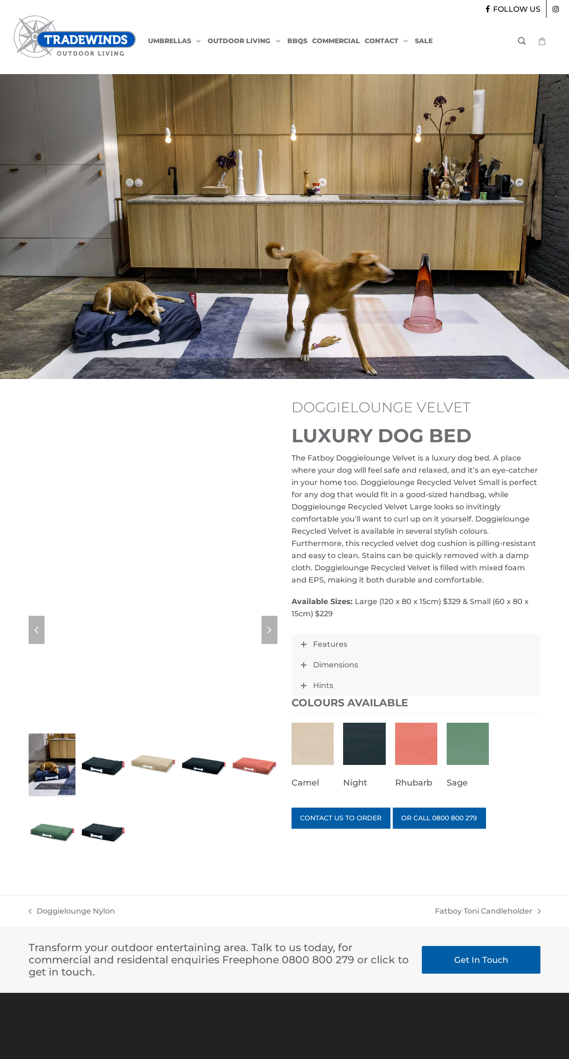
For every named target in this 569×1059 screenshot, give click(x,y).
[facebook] (512, 9)
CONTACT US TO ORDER (346, 819)
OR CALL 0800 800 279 (457, 819)
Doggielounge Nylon (72, 912)
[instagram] (556, 9)
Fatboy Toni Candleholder (488, 912)
